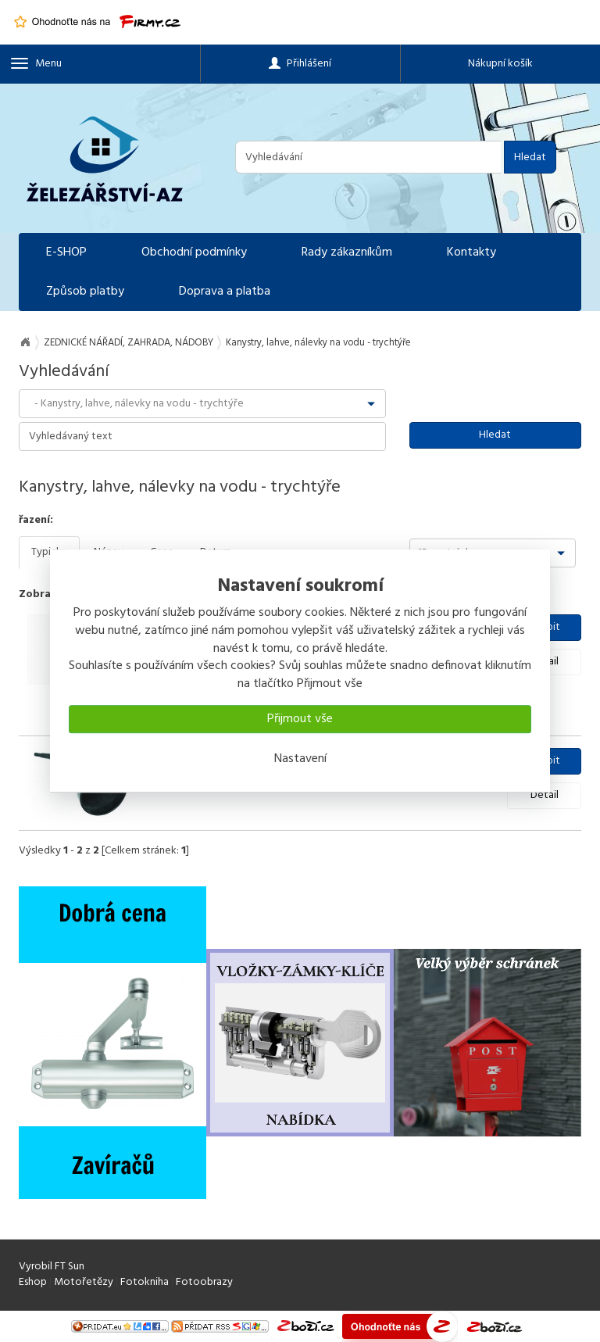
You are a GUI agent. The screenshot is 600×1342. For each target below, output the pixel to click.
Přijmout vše (300, 719)
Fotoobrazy (204, 1282)
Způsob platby (85, 291)
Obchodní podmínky (194, 252)
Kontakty (471, 252)
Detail (544, 795)
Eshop (33, 1282)
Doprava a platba (224, 291)
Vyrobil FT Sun (51, 1267)
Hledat (530, 157)
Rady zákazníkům (347, 252)
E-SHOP (66, 252)
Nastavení (300, 759)
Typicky (49, 552)
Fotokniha (144, 1282)
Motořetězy (83, 1282)
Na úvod (25, 342)
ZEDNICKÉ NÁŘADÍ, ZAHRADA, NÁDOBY (128, 343)
